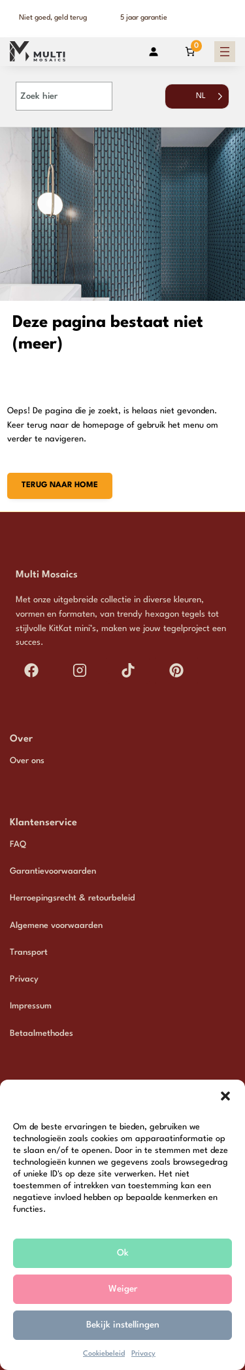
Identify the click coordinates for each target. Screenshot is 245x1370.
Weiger (122, 1288)
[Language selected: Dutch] (197, 103)
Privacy (143, 1354)
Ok (123, 1253)
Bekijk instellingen (122, 1324)
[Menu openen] (224, 51)
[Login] (153, 51)
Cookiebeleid (104, 1354)
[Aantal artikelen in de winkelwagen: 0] (189, 51)
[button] (225, 1096)
